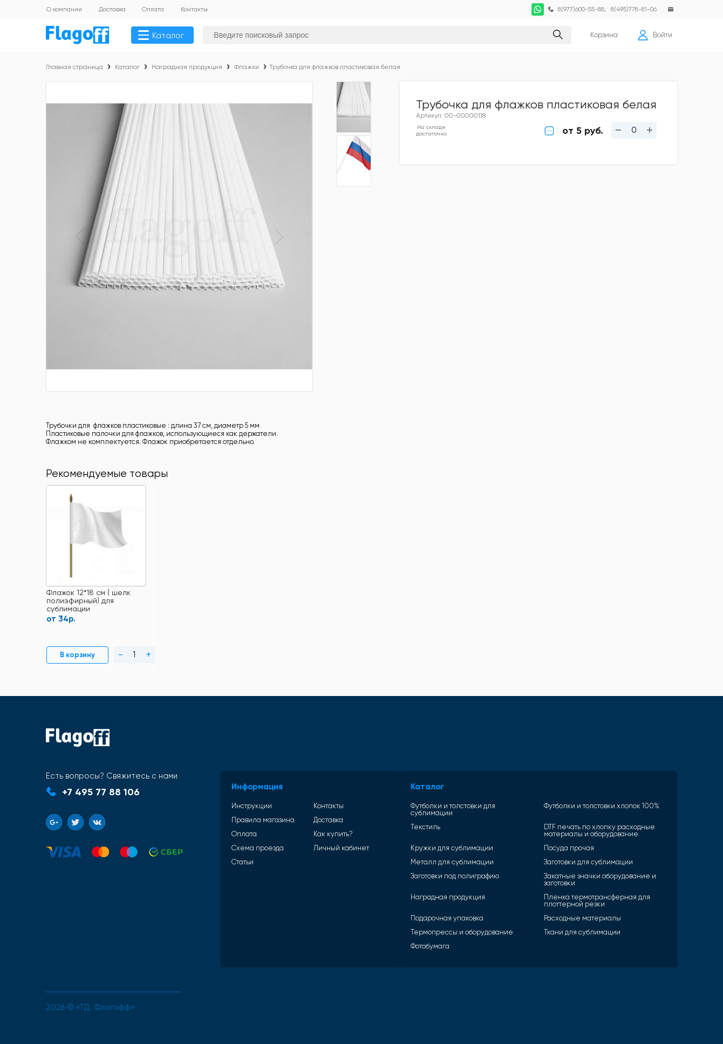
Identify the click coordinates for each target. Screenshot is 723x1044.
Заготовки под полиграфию (435, 878)
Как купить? (314, 843)
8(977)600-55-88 (578, 9)
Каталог (162, 35)
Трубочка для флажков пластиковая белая (334, 68)
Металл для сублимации (432, 864)
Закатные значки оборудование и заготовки (590, 882)
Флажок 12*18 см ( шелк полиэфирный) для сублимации (88, 613)
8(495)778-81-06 (632, 9)
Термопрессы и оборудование (442, 934)
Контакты (310, 814)
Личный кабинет (322, 857)
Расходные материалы (572, 920)
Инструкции (244, 814)
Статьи (235, 871)
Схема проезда (250, 857)
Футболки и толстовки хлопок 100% (592, 814)
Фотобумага (410, 948)
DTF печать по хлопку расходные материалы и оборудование (589, 832)
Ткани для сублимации (572, 934)
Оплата (236, 843)
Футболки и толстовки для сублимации (455, 814)
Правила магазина (255, 829)
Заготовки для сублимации (578, 864)
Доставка (309, 829)
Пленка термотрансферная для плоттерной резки (587, 903)
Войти (654, 35)
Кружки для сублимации (432, 850)
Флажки (246, 68)
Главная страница (74, 68)
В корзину (72, 665)
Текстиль (406, 829)
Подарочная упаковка (427, 920)
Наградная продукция (187, 68)
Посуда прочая (559, 850)
